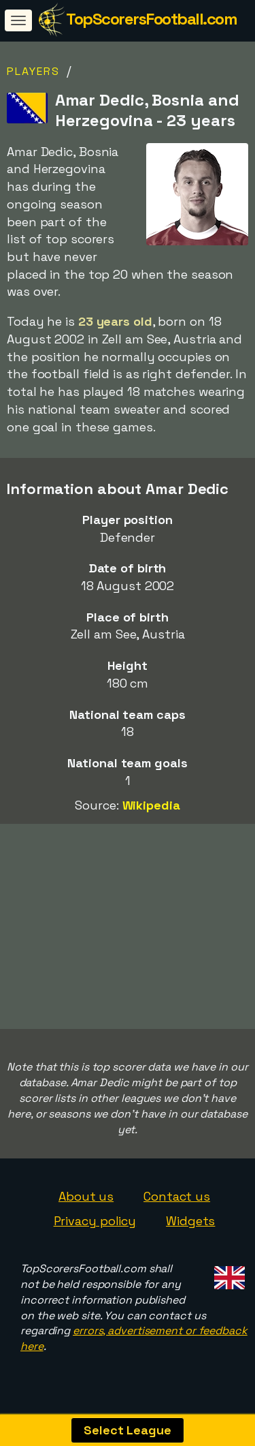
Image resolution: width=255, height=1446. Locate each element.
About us (86, 1202)
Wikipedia (151, 805)
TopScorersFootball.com (151, 18)
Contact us (176, 1202)
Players (33, 71)
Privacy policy (95, 1226)
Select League (127, 1430)
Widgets (190, 1226)
